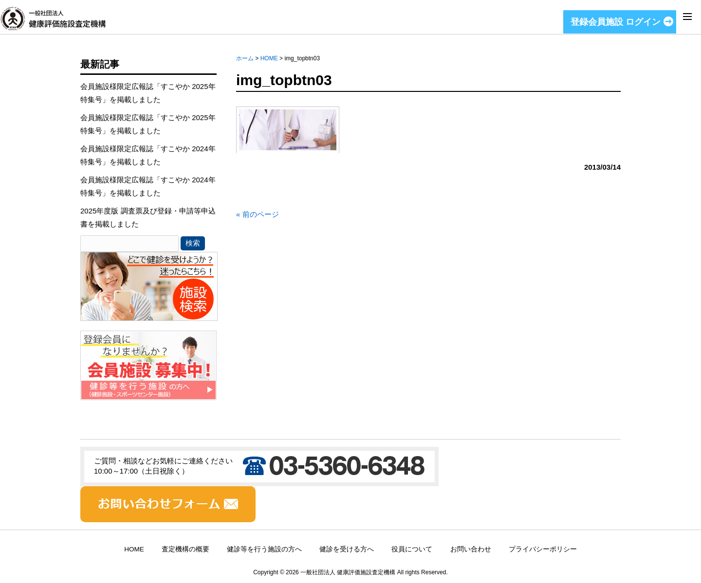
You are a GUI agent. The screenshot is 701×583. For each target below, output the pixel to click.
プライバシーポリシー (543, 549)
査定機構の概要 (185, 549)
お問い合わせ (470, 549)
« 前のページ (257, 214)
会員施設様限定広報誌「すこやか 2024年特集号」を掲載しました (148, 155)
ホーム (245, 58)
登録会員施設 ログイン (616, 22)
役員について (411, 549)
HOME (269, 58)
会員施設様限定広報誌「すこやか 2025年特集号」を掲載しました (148, 93)
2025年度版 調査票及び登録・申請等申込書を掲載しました (148, 217)
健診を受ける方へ (346, 549)
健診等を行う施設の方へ (264, 549)
